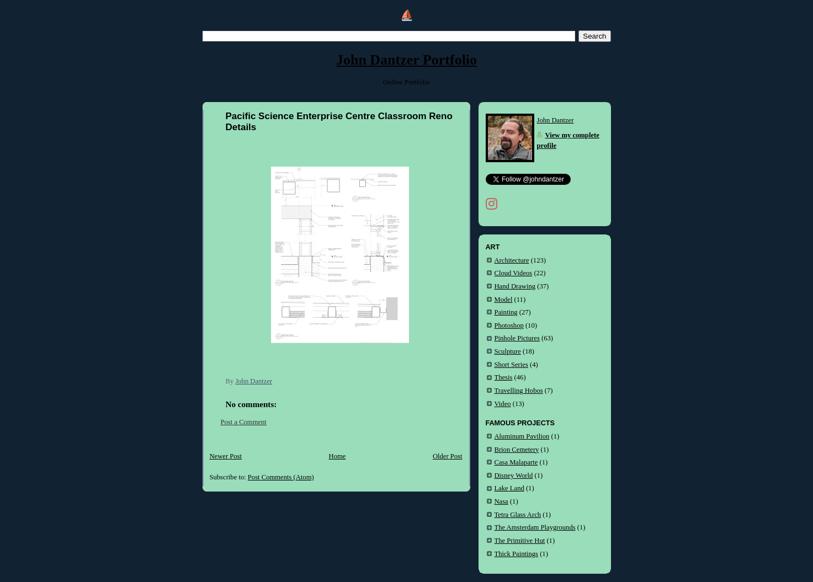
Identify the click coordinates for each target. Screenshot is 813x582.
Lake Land (509, 488)
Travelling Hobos (519, 390)
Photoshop (509, 325)
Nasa (501, 501)
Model (504, 299)
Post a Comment (244, 422)
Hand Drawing (515, 286)
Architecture (512, 260)
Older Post (448, 456)
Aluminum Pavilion (522, 436)
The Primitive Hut (520, 540)
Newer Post (226, 456)
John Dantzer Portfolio (406, 60)
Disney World (514, 475)
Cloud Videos (514, 273)
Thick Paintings (517, 554)
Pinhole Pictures (517, 338)
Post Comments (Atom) (281, 477)
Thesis (504, 377)
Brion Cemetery (517, 449)
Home (337, 456)
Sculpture (508, 351)
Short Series (511, 365)
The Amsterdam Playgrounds (535, 527)
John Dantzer (555, 120)
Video (503, 404)
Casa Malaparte (516, 462)
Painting (506, 312)
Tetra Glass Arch (518, 515)
